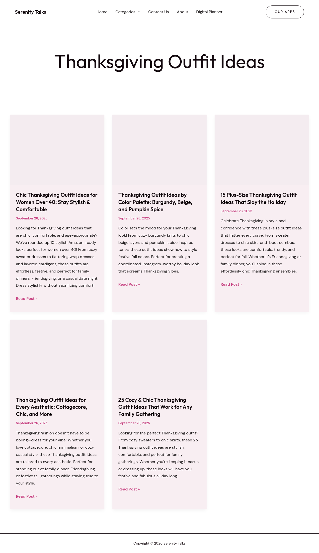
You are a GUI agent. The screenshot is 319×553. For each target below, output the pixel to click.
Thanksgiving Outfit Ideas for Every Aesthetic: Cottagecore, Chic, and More (52, 406)
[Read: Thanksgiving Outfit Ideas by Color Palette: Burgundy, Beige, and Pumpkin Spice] (159, 149)
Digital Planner (209, 11)
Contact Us (158, 11)
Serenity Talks (30, 12)
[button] (137, 12)
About (182, 11)
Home (101, 11)
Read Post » (27, 298)
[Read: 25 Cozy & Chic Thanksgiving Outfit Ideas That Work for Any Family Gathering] (159, 354)
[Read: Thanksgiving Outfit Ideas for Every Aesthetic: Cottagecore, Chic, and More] (57, 354)
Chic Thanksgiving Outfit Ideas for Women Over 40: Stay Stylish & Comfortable (56, 201)
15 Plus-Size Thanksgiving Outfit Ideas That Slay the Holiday (260, 198)
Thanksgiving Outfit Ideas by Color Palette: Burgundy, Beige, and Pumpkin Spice (156, 201)
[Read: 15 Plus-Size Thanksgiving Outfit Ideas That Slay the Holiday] (262, 149)
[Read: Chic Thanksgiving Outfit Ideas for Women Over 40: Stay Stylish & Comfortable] (57, 149)
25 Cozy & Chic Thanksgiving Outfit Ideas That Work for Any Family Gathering (156, 406)
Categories (127, 12)
